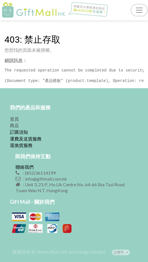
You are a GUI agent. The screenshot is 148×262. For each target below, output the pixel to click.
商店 (14, 125)
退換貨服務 (21, 145)
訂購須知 (19, 132)
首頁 (14, 119)
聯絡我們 (25, 167)
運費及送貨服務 (26, 138)
